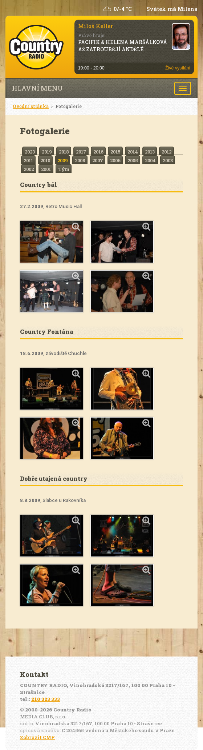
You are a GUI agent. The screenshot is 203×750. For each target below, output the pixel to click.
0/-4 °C (123, 8)
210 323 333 (45, 699)
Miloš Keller (95, 25)
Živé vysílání (177, 68)
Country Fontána (46, 331)
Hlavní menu (37, 88)
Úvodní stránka (31, 106)
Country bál (38, 184)
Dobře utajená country (54, 478)
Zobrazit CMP (37, 737)
